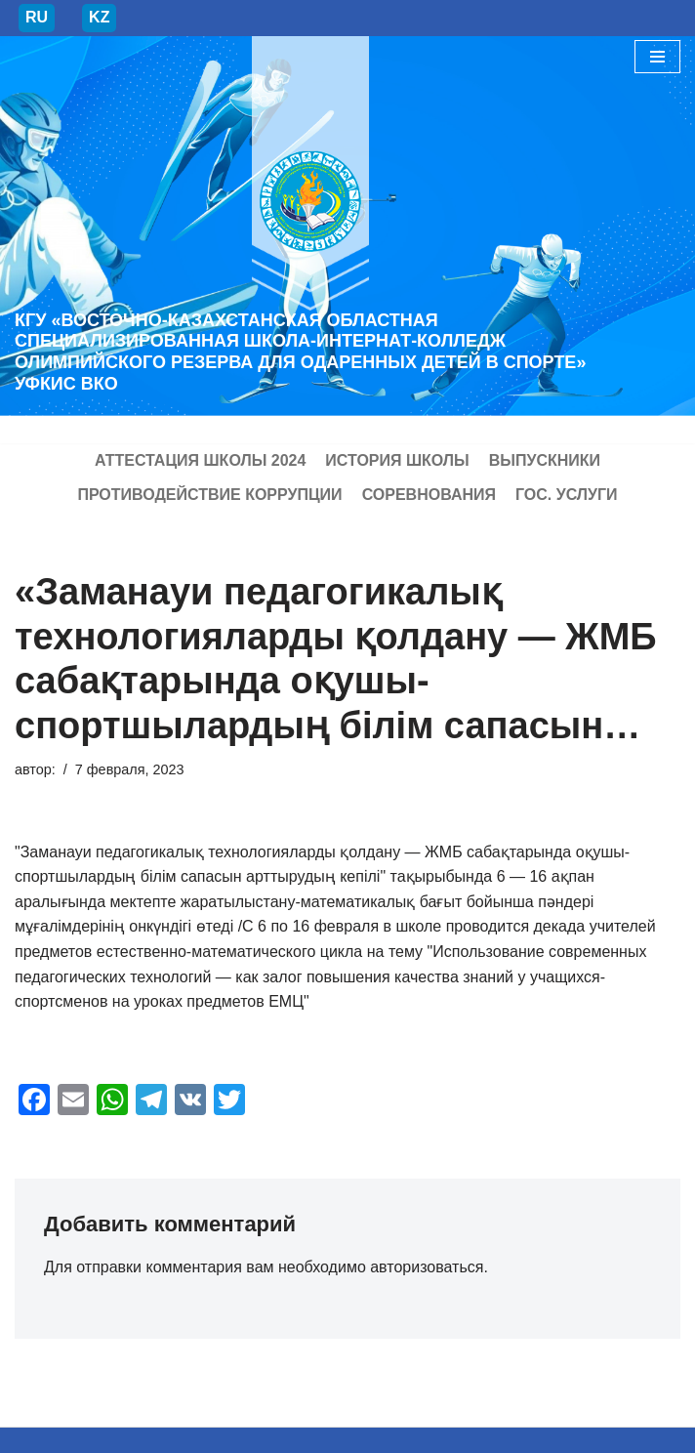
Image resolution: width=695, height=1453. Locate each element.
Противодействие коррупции (209, 494)
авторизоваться (426, 1267)
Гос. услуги (566, 494)
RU (36, 17)
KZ (99, 17)
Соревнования (429, 494)
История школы (397, 460)
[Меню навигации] (657, 56)
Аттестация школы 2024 (200, 460)
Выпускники (544, 460)
